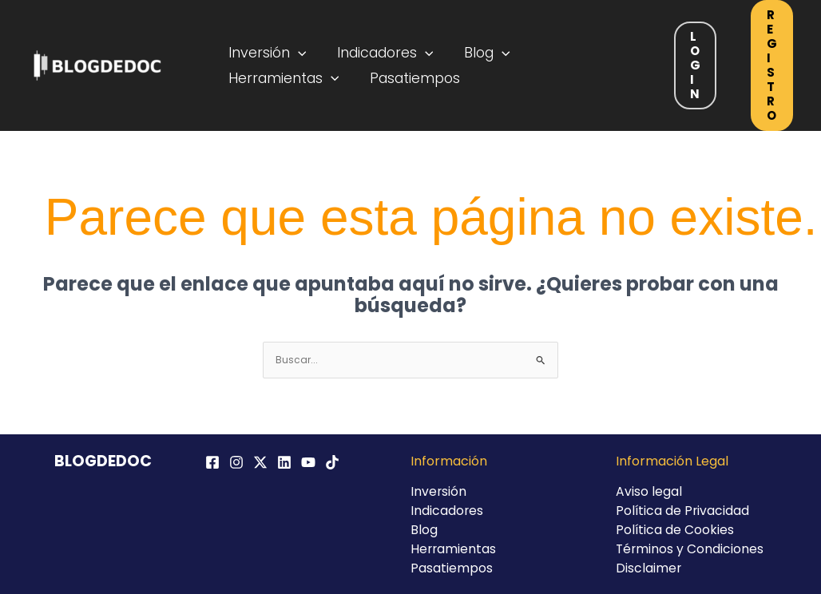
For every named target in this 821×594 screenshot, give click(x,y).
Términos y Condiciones (690, 549)
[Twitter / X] (260, 462)
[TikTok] (332, 462)
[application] (296, 50)
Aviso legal (649, 491)
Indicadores (379, 50)
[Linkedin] (284, 462)
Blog (476, 50)
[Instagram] (236, 462)
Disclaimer (649, 568)
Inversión (266, 50)
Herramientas (282, 81)
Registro (772, 65)
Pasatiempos (408, 80)
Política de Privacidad (683, 510)
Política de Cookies (675, 530)
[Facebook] (212, 462)
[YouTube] (308, 462)
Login (695, 65)
